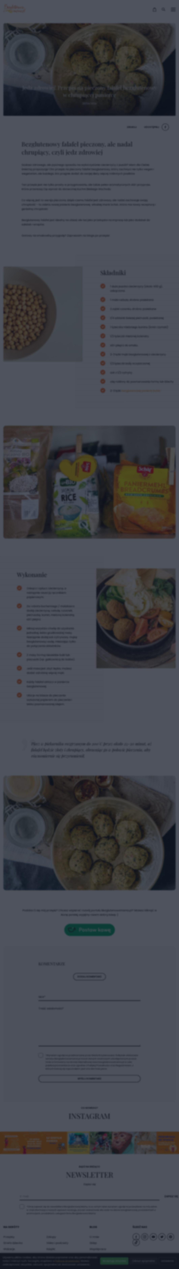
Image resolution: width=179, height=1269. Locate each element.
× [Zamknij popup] (142, 567)
